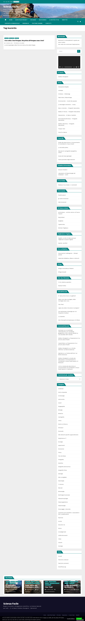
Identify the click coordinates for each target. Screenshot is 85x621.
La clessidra (61, 316)
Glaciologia (61, 480)
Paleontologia (61, 505)
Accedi (60, 556)
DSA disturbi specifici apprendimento (68, 434)
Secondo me (61, 524)
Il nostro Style (54, 19)
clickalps (60, 90)
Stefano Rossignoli (63, 76)
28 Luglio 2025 (11, 589)
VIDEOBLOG (25, 23)
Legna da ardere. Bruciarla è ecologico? (68, 308)
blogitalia (60, 221)
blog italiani (61, 217)
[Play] (60, 67)
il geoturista (61, 224)
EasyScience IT (62, 438)
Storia (59, 528)
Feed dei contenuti (63, 559)
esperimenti (61, 445)
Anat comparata (62, 392)
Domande (6, 38)
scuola (60, 521)
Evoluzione (11, 38)
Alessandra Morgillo (63, 86)
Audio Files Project (21, 19)
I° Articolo (61, 484)
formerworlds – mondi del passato (67, 101)
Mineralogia (61, 491)
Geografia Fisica (62, 470)
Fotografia (61, 459)
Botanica (60, 413)
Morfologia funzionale (64, 495)
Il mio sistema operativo (64, 282)
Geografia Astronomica (64, 466)
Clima (59, 420)
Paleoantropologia (63, 498)
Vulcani (60, 542)
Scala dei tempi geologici (65, 156)
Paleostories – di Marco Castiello (67, 115)
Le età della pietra (63, 147)
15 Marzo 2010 (9, 43)
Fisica (59, 452)
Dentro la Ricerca (62, 424)
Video (59, 539)
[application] (69, 62)
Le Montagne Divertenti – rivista (66, 104)
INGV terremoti (62, 202)
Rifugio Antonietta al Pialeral (65, 268)
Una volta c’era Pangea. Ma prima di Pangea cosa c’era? (24, 40)
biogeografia (61, 406)
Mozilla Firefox (62, 285)
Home (10, 19)
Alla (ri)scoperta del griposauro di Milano (69, 320)
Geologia (16, 38)
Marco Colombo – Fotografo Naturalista (68, 108)
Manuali (60, 488)
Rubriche (60, 517)
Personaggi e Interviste (64, 509)
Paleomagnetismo (63, 502)
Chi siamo (33, 19)
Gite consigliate (62, 477)
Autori (60, 403)
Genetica (60, 463)
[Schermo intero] (78, 67)
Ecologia (60, 441)
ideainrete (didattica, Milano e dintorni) (68, 258)
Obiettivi (64, 19)
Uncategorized (62, 532)
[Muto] (76, 67)
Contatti (48, 23)
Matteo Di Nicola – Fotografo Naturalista (69, 111)
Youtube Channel (37, 23)
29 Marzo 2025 (30, 589)
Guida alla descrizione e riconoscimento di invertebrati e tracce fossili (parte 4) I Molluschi (68, 368)
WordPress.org (62, 566)
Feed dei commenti (63, 563)
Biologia (60, 410)
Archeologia (61, 395)
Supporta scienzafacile (12, 23)
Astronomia (61, 399)
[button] (77, 21)
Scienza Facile (10, 6)
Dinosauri (60, 427)
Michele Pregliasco (63, 228)
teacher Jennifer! (62, 243)
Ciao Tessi (61, 304)
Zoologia (60, 546)
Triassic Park (61, 128)
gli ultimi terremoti (63, 198)
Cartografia (61, 417)
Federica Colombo (19, 43)
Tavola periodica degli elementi (66, 159)
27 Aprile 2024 (50, 589)
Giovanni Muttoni (62, 169)
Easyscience (42, 19)
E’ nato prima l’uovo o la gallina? (67, 295)
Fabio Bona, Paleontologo (65, 97)
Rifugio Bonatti (62, 272)
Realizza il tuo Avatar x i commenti (67, 185)
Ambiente (60, 388)
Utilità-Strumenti (62, 535)
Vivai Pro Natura (62, 132)
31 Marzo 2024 (69, 589)
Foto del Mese (62, 456)
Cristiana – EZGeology (64, 94)
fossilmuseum (62, 195)
